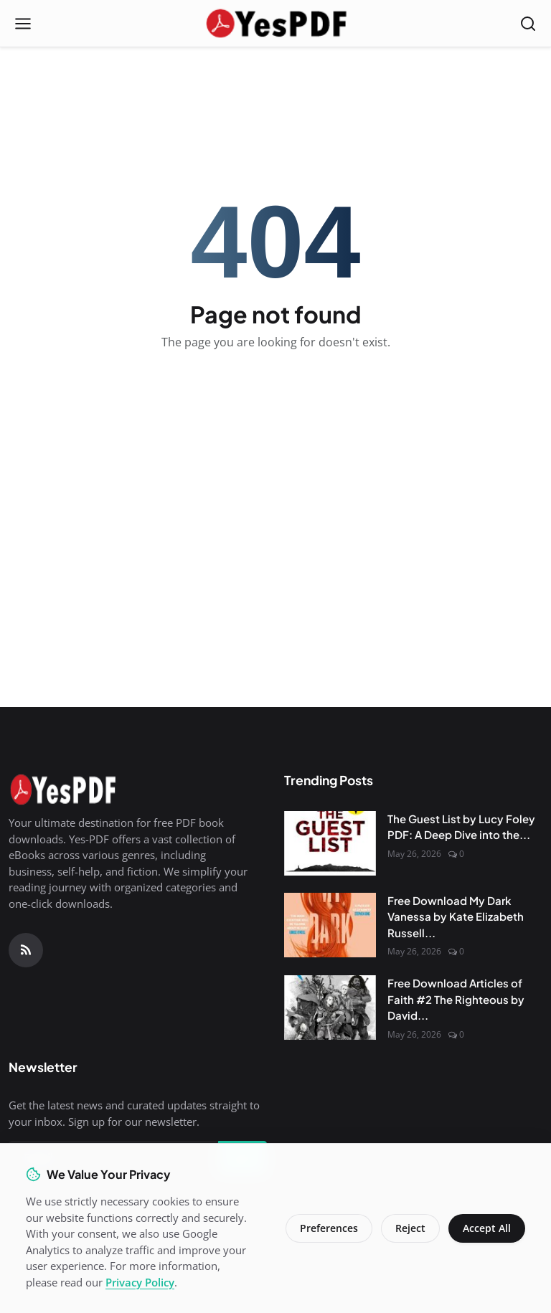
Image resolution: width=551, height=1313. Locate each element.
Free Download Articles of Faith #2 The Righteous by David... (455, 999)
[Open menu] (23, 23)
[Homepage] (275, 23)
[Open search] (528, 23)
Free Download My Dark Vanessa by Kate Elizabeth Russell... (455, 916)
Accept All (487, 1228)
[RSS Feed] (26, 950)
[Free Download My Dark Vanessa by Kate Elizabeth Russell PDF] (330, 925)
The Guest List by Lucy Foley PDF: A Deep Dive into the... (461, 827)
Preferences (329, 1228)
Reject (410, 1228)
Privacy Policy (139, 1282)
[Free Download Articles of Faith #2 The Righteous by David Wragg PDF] (330, 1007)
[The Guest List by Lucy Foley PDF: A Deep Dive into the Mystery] (330, 843)
